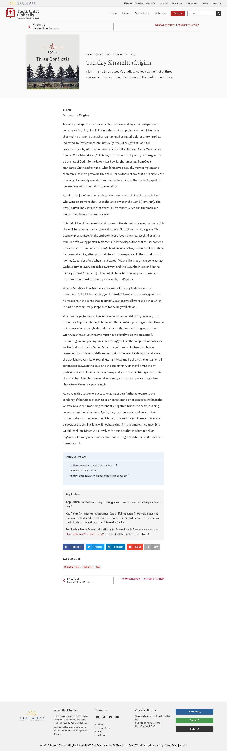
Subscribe (160, 13)
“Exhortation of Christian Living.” (85, 534)
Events (205, 3)
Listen (125, 13)
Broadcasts (177, 3)
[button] (73, 547)
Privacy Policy (171, 745)
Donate (177, 13)
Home (113, 13)
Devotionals (192, 3)
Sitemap (183, 745)
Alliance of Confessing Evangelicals (139, 3)
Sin (98, 567)
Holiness (87, 567)
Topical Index (142, 13)
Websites (163, 3)
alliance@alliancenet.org (151, 745)
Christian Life (71, 567)
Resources (217, 3)
